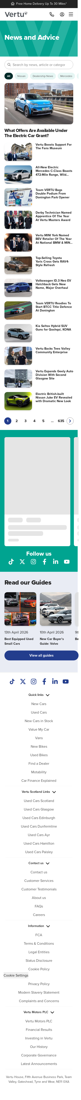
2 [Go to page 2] (17, 420)
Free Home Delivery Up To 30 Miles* (39, 3)
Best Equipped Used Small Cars (18, 641)
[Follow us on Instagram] (33, 561)
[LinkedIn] (55, 682)
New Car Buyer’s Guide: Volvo (52, 641)
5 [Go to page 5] (43, 420)
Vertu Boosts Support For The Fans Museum (54, 146)
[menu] (70, 14)
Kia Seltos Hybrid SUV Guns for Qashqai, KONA (53, 328)
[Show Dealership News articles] (43, 76)
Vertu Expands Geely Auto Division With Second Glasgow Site (54, 375)
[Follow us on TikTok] (11, 561)
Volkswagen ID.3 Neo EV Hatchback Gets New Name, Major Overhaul (53, 284)
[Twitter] (22, 682)
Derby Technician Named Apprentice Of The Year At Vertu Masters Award (53, 216)
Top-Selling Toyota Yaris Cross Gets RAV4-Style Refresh (52, 261)
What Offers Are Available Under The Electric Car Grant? (35, 133)
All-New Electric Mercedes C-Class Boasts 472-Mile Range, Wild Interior (54, 172)
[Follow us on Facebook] (44, 561)
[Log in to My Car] (62, 14)
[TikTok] (12, 682)
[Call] (51, 14)
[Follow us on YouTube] (67, 561)
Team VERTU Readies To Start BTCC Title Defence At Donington (54, 307)
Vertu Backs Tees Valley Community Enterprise (53, 350)
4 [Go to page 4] (34, 420)
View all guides (41, 655)
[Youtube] (65, 682)
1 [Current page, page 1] (7, 420)
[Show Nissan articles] (21, 76)
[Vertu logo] (16, 14)
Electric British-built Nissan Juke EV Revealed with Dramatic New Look (54, 397)
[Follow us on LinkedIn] (56, 561)
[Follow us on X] (22, 561)
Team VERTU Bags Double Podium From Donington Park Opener (52, 193)
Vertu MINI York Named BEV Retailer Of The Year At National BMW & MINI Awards (54, 240)
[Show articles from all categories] (8, 76)
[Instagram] (33, 682)
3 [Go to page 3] (25, 420)
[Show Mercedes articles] (66, 76)
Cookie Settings (16, 975)
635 (61, 420)
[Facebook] (44, 682)
